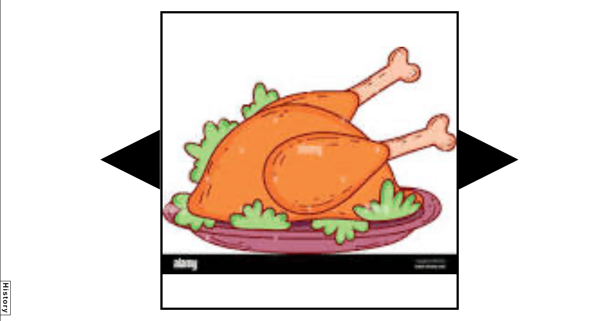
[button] (130, 159)
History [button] (5, 298)
